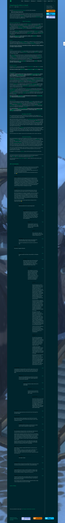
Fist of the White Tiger (37, 78)
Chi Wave (14, 57)
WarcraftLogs (21, 127)
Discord (32, 156)
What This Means (49, 6)
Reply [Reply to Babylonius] (43, 204)
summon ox (22, 151)
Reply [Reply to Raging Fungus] (43, 417)
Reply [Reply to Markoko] (43, 247)
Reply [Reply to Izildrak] (43, 189)
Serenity (38, 66)
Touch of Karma (19, 104)
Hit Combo (14, 100)
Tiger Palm (37, 85)
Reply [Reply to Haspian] (43, 475)
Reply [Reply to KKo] (43, 165)
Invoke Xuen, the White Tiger (17, 103)
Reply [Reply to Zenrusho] (43, 221)
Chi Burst (11, 49)
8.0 (19, 6)
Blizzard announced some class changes (19, 10)
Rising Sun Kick (12, 22)
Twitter (20, 158)
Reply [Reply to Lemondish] (43, 238)
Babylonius (12, 6)
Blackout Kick (22, 15)
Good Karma (37, 139)
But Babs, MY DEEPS (50, 7)
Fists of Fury (36, 32)
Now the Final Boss (49, 8)
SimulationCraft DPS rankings (32, 119)
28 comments (27, 6)
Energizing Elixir (17, 78)
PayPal (17, 156)
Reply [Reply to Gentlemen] (43, 462)
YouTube (22, 158)
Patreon (13, 156)
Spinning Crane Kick (30, 66)
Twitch (27, 158)
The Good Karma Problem (17, 142)
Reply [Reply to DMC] (43, 446)
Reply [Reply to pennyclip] (43, 259)
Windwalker (22, 6)
